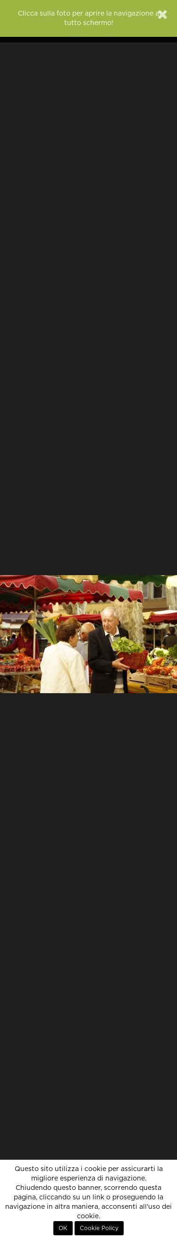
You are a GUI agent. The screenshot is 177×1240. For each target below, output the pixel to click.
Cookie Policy (99, 1228)
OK (63, 1228)
